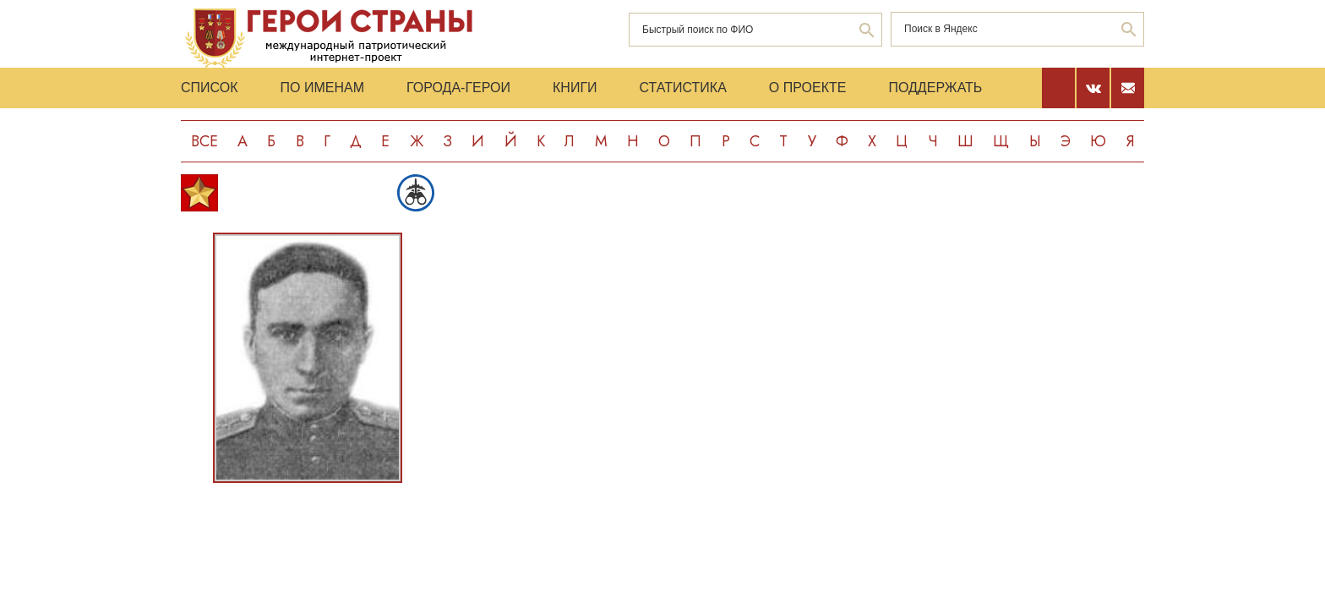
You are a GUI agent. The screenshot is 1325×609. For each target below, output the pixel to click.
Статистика (683, 87)
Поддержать (935, 87)
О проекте (808, 87)
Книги (575, 87)
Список (209, 87)
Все (204, 141)
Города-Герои (458, 87)
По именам (322, 87)
